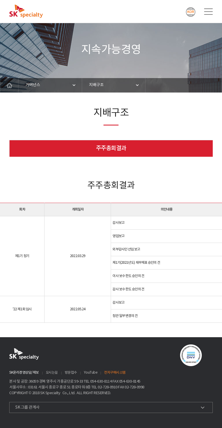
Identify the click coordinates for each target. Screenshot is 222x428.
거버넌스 (32, 85)
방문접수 (71, 372)
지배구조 (96, 85)
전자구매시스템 (114, 372)
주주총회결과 (111, 148)
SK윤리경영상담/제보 (24, 372)
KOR (190, 12)
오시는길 (52, 372)
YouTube (90, 372)
